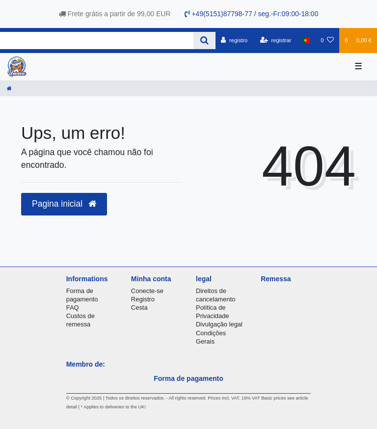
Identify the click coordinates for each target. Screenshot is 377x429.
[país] (306, 40)
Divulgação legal (219, 324)
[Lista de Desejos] (327, 40)
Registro (143, 299)
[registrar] (276, 40)
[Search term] (96, 40)
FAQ (72, 307)
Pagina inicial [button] (64, 204)
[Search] (204, 40)
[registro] (234, 40)
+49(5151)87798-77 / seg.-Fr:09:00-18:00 (252, 14)
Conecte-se (147, 291)
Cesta (139, 307)
